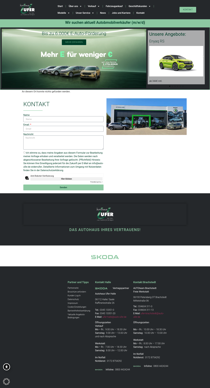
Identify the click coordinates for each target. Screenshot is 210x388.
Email (26, 125)
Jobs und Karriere (121, 13)
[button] (149, 56)
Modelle (64, 13)
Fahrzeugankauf (114, 6)
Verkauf (94, 6)
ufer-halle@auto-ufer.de (114, 317)
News (103, 13)
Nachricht (28, 134)
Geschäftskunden (140, 6)
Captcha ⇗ (96, 182)
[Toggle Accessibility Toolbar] (6, 366)
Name (26, 115)
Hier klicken (66, 179)
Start (60, 6)
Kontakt (140, 13)
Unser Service (85, 13)
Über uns (75, 6)
